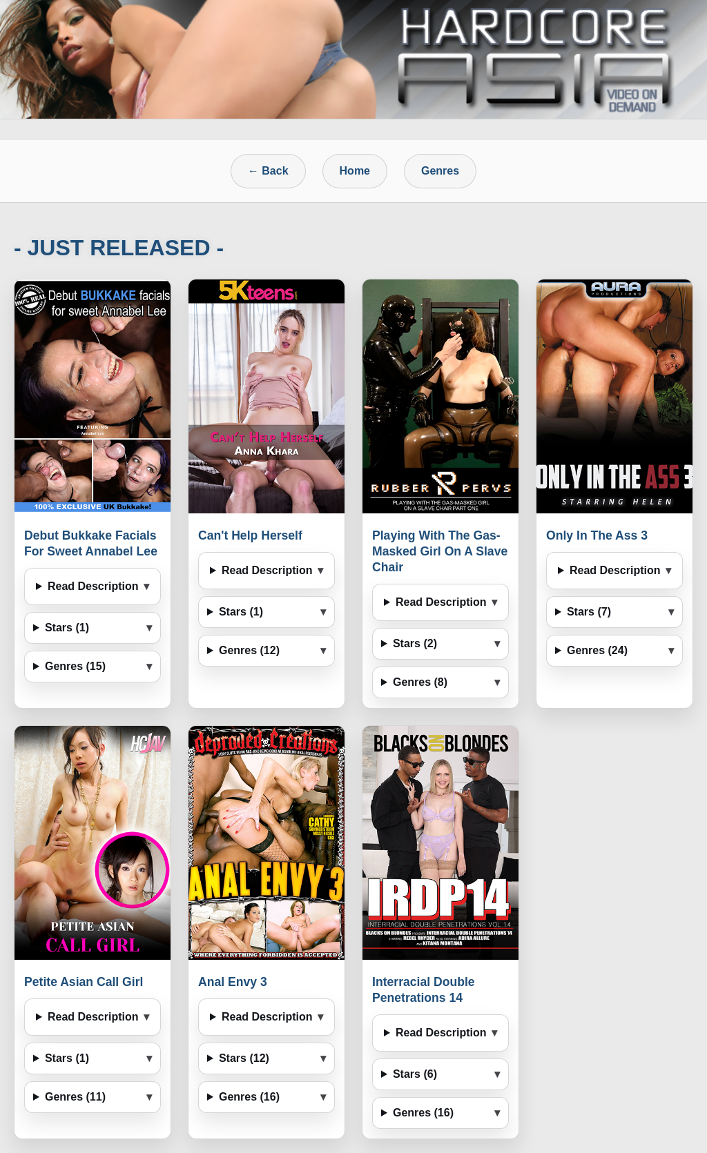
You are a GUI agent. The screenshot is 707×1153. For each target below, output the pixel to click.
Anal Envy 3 (232, 982)
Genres (440, 171)
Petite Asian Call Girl (83, 982)
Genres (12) (249, 650)
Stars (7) (589, 612)
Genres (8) (420, 682)
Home (355, 171)
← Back (268, 171)
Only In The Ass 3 (597, 535)
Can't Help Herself (250, 535)
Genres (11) (75, 1097)
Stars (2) (415, 643)
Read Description (93, 586)
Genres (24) (597, 650)
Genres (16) (249, 1097)
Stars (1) (67, 627)
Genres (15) (75, 666)
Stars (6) (415, 1074)
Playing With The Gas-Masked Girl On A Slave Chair (439, 551)
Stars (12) (244, 1058)
